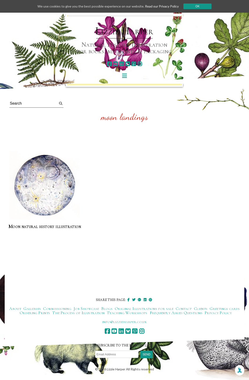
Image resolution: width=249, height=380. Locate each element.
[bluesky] (127, 64)
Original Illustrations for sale (144, 308)
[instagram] (140, 64)
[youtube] (115, 64)
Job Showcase (86, 308)
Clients (201, 308)
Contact (184, 308)
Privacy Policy (218, 312)
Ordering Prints (35, 312)
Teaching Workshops (127, 312)
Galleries (32, 308)
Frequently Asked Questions (176, 312)
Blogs (106, 308)
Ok (197, 6)
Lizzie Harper (124, 31)
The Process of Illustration (78, 312)
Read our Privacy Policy (162, 6)
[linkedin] (121, 64)
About (15, 308)
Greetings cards (225, 308)
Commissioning (57, 308)
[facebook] (109, 64)
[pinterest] (133, 64)
